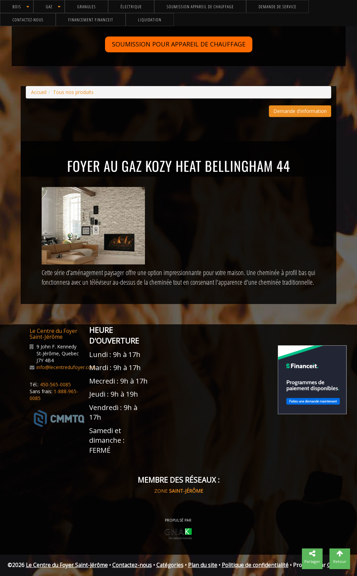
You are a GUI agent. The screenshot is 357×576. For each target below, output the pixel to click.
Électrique (131, 6)
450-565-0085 (55, 384)
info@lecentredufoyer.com (66, 367)
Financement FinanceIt (90, 20)
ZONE (178, 491)
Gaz (49, 6)
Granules (86, 6)
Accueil (38, 92)
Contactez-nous (27, 20)
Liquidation (149, 20)
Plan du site (202, 565)
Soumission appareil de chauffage (200, 6)
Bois (16, 6)
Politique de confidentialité (255, 565)
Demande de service (277, 6)
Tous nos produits (73, 92)
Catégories (169, 565)
